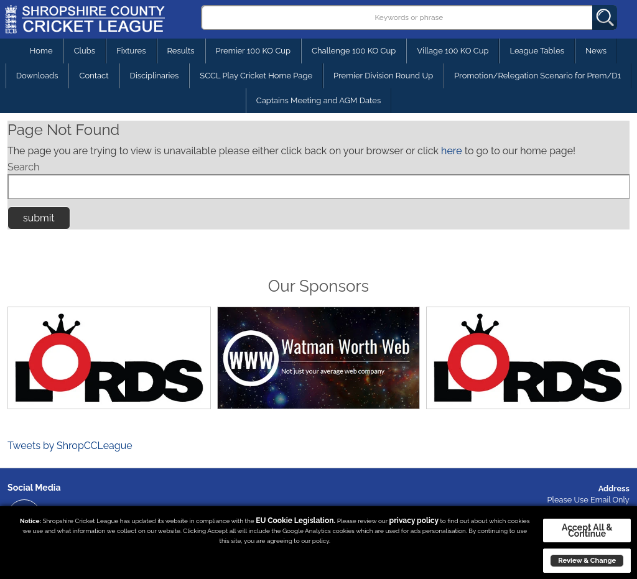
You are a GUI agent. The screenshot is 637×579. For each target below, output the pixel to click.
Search (23, 167)
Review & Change (587, 560)
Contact (93, 75)
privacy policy (414, 520)
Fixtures (131, 50)
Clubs (84, 50)
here (451, 151)
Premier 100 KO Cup (253, 50)
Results (181, 50)
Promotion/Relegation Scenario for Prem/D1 (537, 75)
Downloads (37, 75)
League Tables (536, 50)
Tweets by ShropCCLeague (70, 446)
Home (41, 50)
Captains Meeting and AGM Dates (318, 100)
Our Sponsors (318, 286)
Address (614, 488)
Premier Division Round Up (383, 75)
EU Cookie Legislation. (295, 520)
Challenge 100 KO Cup (354, 50)
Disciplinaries (154, 75)
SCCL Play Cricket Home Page (256, 75)
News (596, 50)
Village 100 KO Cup (452, 50)
